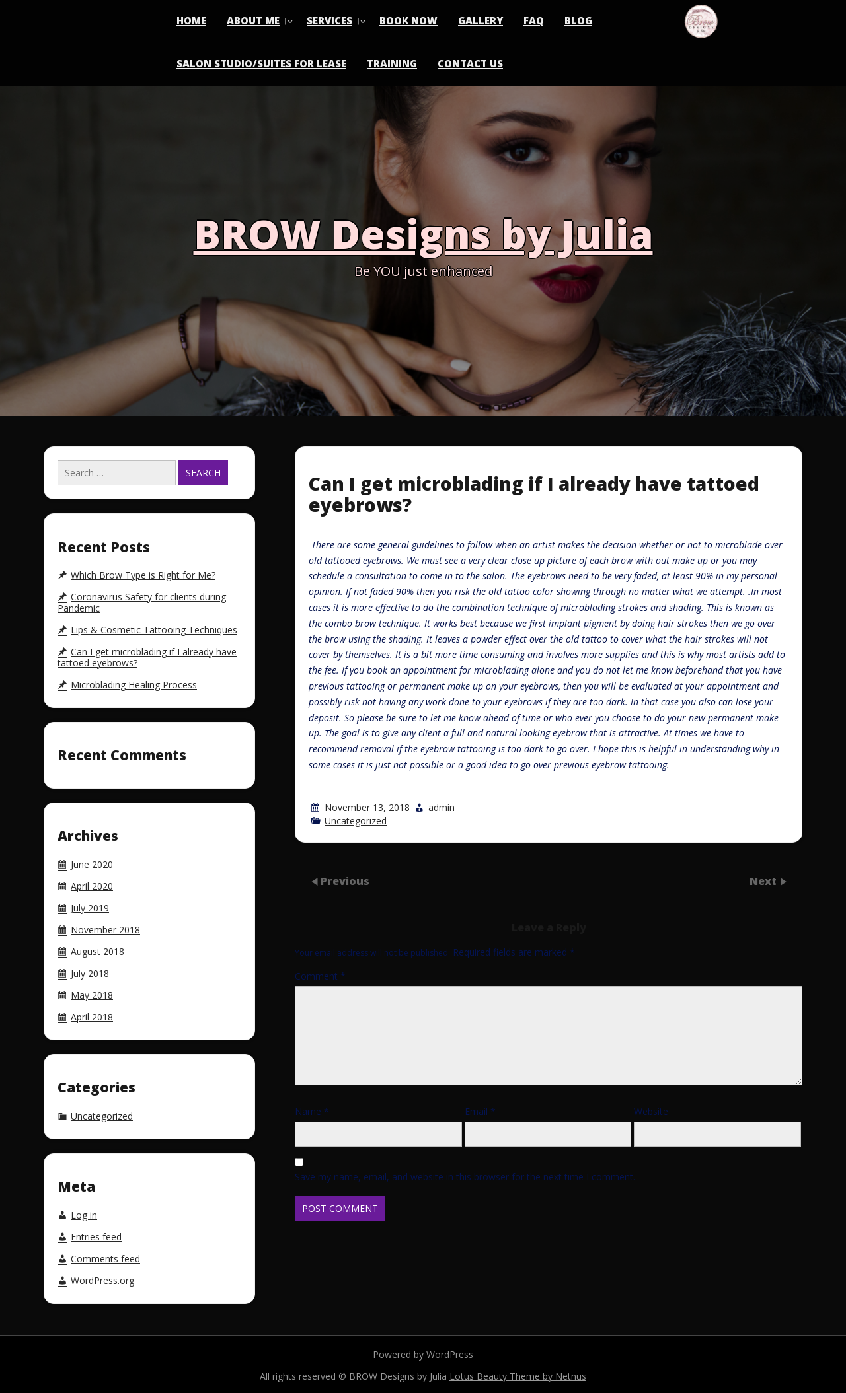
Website (651, 1111)
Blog (578, 20)
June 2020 (92, 865)
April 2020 (92, 886)
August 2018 (97, 952)
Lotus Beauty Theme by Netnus (517, 1376)
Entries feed (96, 1237)
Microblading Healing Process (134, 685)
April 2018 (92, 1017)
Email (480, 1111)
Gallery (480, 20)
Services (329, 20)
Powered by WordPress (423, 1354)
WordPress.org (102, 1281)
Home (191, 20)
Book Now (408, 20)
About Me (253, 20)
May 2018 (92, 995)
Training (392, 63)
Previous (345, 881)
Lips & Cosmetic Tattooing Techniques (154, 630)
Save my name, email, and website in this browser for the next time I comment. (465, 1176)
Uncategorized (356, 820)
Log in (84, 1215)
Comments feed (105, 1259)
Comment (320, 976)
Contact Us (470, 63)
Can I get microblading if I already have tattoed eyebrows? (147, 657)
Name (312, 1111)
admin (441, 807)
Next (764, 881)
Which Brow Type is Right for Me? (143, 575)
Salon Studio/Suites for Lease (261, 63)
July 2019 (90, 908)
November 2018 (105, 930)
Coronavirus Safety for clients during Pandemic (142, 602)
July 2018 (90, 974)
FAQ (533, 20)
